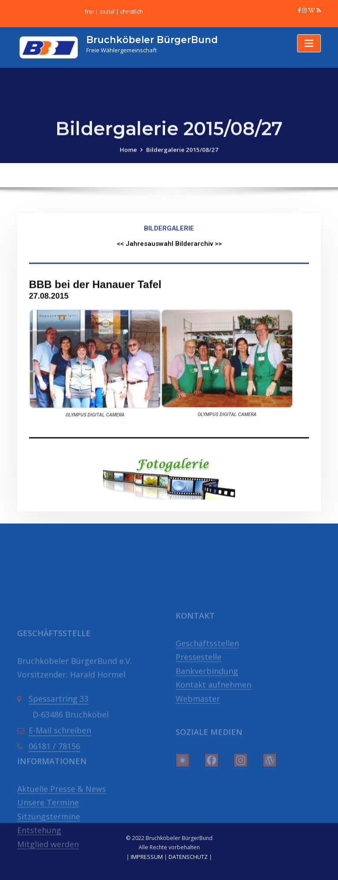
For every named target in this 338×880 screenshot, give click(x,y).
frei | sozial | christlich (113, 11)
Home (130, 157)
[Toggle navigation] (309, 43)
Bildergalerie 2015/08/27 (182, 157)
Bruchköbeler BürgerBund (151, 38)
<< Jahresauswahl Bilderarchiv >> (169, 306)
